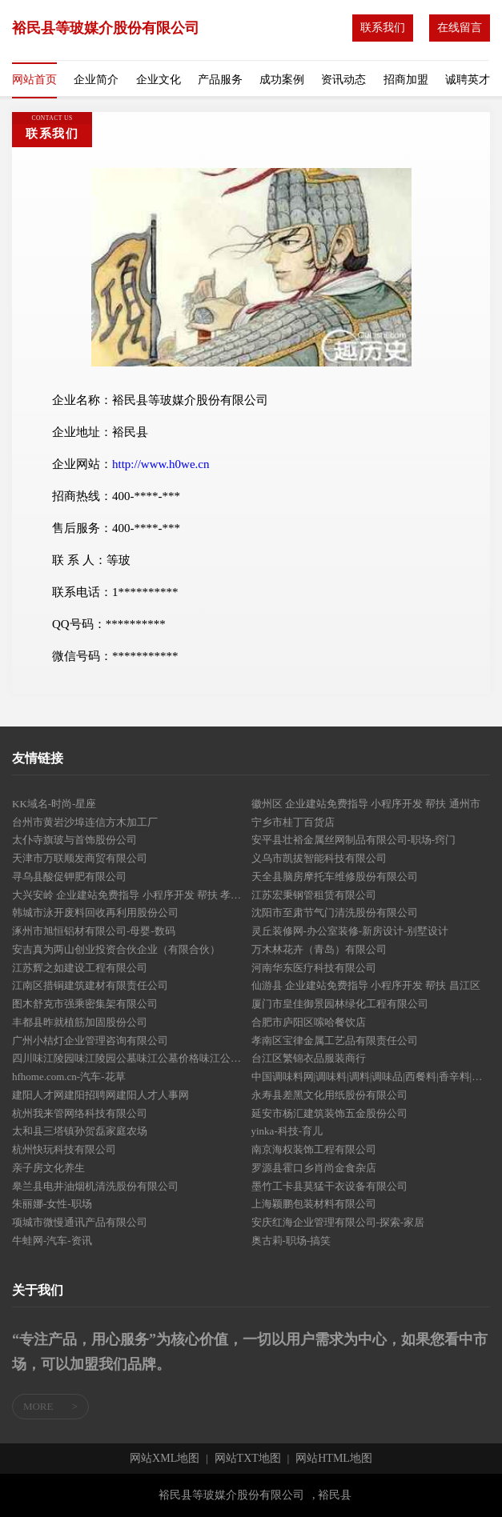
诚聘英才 (467, 80)
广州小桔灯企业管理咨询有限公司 (90, 1041)
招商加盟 (406, 80)
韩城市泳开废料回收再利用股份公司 (95, 913)
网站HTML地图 (333, 1458)
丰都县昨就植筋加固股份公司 (79, 1022)
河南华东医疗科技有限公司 (313, 968)
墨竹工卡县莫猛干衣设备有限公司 (329, 1186)
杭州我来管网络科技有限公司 (79, 1113)
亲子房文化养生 (48, 1168)
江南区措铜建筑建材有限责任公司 (90, 985)
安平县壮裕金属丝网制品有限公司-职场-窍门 (353, 840)
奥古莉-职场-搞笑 (291, 1241)
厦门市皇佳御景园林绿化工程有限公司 (339, 1004)
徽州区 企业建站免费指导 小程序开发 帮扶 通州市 (365, 804)
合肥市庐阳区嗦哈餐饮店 (308, 1022)
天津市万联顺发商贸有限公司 (79, 858)
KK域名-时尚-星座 (54, 804)
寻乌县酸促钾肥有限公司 (69, 877)
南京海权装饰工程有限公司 (313, 1149)
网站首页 (34, 80)
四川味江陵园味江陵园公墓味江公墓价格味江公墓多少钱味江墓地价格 (131, 1058)
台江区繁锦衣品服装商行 (308, 1058)
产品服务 (220, 80)
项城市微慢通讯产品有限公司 (79, 1222)
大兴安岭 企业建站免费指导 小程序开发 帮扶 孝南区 (131, 895)
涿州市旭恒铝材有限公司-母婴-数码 (93, 931)
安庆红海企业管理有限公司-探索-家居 (338, 1222)
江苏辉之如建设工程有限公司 (79, 968)
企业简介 (96, 80)
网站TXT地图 (248, 1458)
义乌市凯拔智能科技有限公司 (319, 858)
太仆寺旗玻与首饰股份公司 (74, 840)
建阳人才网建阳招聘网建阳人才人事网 (100, 1095)
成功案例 (281, 80)
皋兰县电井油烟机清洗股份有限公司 (95, 1186)
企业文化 (158, 80)
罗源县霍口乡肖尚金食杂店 (313, 1168)
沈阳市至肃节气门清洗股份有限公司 (334, 913)
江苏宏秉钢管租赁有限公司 (313, 895)
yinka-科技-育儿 (287, 1131)
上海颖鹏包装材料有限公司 (313, 1204)
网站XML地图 (164, 1458)
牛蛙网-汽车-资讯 (52, 1241)
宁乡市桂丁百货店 (293, 822)
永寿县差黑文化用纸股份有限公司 (329, 1095)
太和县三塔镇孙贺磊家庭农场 (79, 1131)
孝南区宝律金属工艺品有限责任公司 (334, 1041)
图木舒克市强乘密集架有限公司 (85, 1004)
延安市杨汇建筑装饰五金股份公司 (329, 1113)
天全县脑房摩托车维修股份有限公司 (334, 877)
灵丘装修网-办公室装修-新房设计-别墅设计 (350, 931)
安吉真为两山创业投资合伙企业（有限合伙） (116, 949)
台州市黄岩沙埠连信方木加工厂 (85, 822)
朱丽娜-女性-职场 (52, 1204)
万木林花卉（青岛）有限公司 (319, 949)
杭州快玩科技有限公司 (64, 1149)
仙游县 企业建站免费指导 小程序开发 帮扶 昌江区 (365, 985)
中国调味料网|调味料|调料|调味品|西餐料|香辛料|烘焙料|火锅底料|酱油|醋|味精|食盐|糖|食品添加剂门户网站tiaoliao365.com (371, 1077)
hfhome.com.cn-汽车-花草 (69, 1077)
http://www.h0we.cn (161, 464)
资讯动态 (343, 80)
